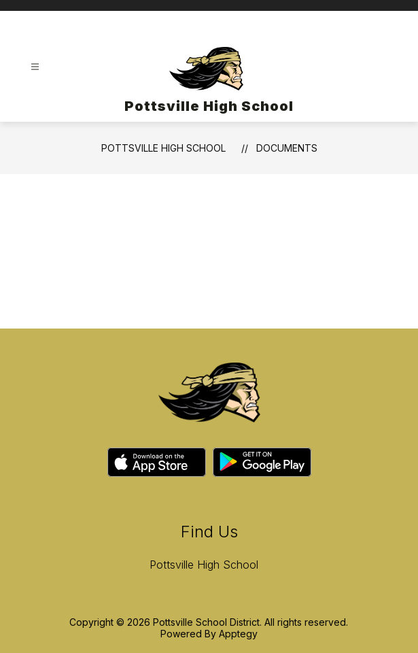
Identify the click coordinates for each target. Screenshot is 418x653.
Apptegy (238, 633)
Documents (286, 148)
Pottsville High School (163, 148)
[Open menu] (35, 67)
